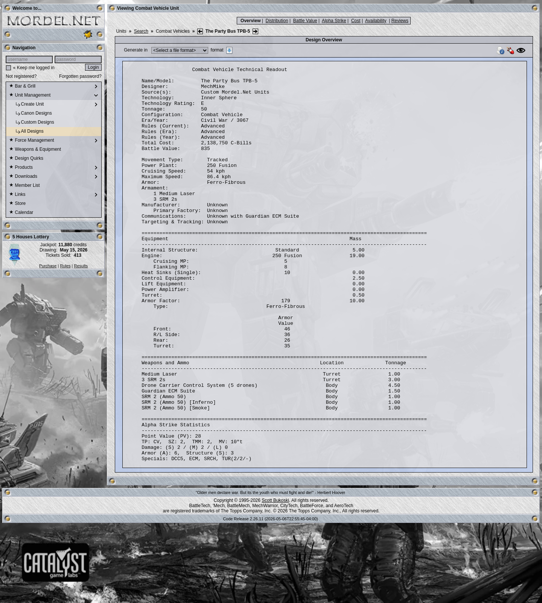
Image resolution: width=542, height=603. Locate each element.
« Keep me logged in (34, 67)
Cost (356, 20)
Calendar (21, 213)
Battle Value (305, 20)
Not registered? (21, 76)
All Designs (26, 131)
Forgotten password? (80, 76)
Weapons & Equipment (35, 149)
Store (17, 204)
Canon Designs (30, 113)
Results (81, 266)
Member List (24, 185)
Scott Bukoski (275, 579)
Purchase (47, 266)
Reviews (399, 20)
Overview (250, 20)
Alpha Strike (334, 20)
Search (141, 31)
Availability (375, 20)
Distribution (277, 20)
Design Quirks (26, 158)
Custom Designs (31, 122)
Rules (65, 266)
